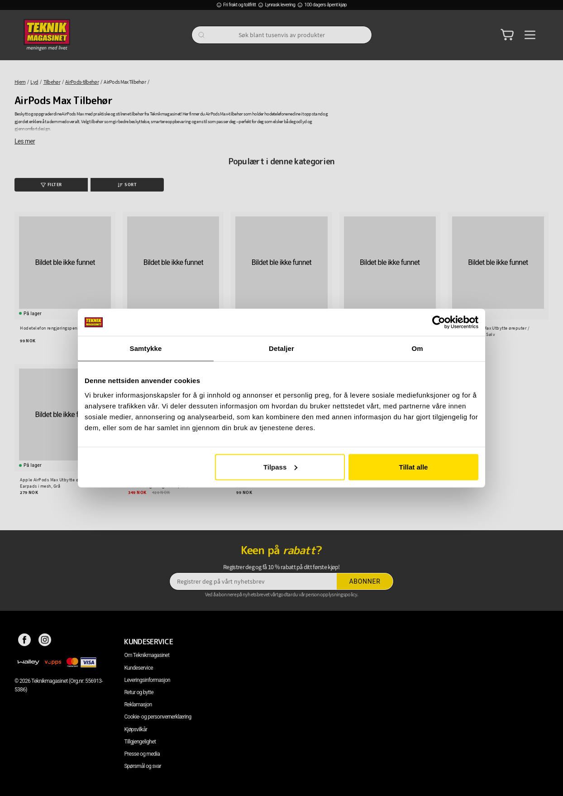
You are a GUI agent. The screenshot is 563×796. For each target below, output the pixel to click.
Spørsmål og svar (142, 766)
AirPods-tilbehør (82, 81)
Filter (51, 184)
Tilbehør (51, 81)
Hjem (19, 81)
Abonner (365, 581)
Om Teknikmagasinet (146, 655)
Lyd (34, 81)
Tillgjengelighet (140, 741)
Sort (127, 184)
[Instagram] (45, 641)
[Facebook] (24, 641)
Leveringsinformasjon (147, 680)
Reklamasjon (138, 704)
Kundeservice (138, 668)
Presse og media (142, 754)
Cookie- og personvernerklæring (157, 717)
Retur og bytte (138, 692)
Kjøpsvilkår (135, 729)
